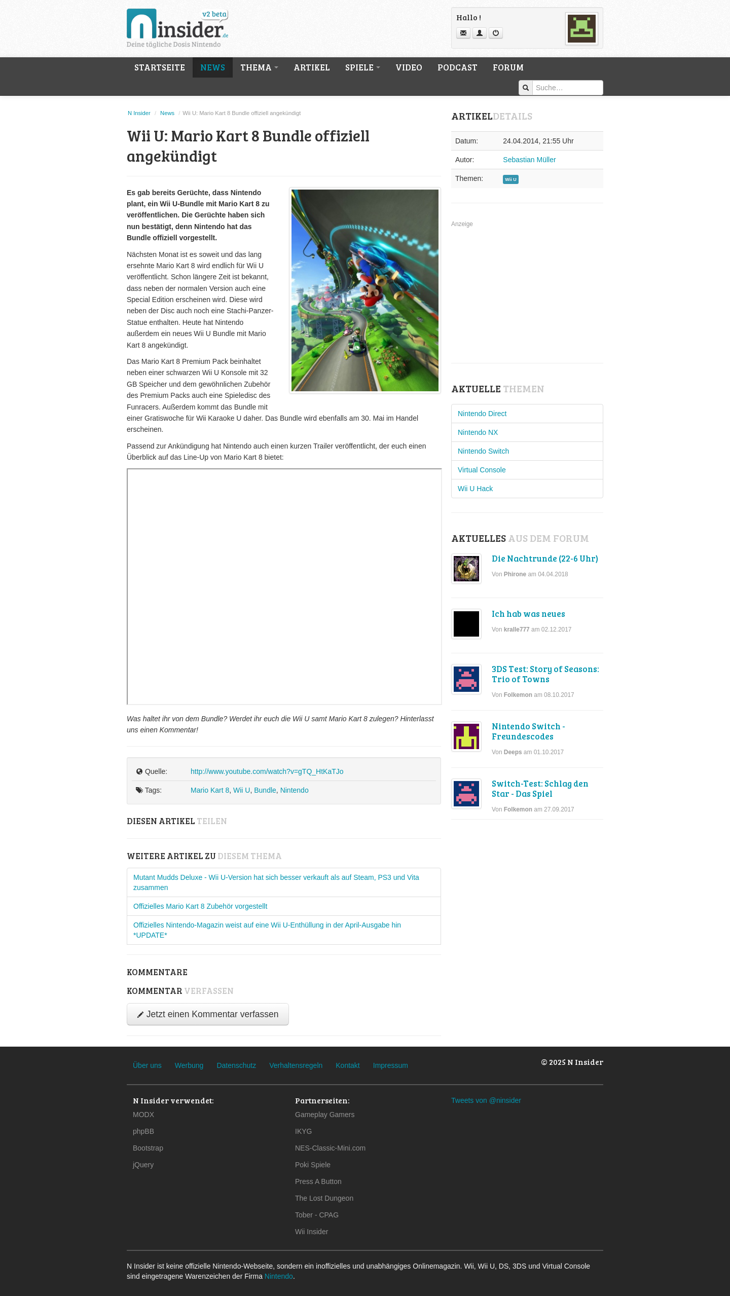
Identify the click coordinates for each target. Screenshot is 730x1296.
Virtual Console (482, 470)
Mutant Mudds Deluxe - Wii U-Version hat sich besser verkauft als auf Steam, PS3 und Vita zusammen (276, 882)
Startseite (159, 67)
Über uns (147, 1065)
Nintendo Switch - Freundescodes (528, 731)
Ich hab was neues (528, 613)
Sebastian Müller (529, 160)
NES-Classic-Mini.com (330, 1148)
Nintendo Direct (482, 414)
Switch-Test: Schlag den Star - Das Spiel (540, 788)
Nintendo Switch (483, 451)
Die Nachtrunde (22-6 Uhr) (545, 558)
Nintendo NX (478, 432)
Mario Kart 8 (210, 790)
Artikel (312, 67)
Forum (508, 67)
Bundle (265, 790)
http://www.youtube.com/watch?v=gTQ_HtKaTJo (267, 771)
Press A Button (318, 1181)
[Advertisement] (527, 292)
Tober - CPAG (317, 1215)
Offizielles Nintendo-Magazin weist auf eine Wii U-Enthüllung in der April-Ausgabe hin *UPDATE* (267, 930)
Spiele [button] (362, 67)
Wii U (241, 790)
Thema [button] (259, 67)
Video (408, 67)
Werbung (189, 1065)
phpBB (143, 1131)
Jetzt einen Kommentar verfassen (208, 1014)
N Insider (139, 113)
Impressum (390, 1065)
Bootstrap (148, 1148)
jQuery (143, 1165)
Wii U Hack (475, 489)
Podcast (457, 67)
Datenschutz (236, 1065)
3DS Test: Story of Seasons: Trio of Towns (545, 674)
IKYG (303, 1131)
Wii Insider (311, 1232)
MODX (143, 1114)
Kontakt (347, 1065)
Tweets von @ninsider (486, 1100)
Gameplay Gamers (324, 1114)
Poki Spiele (313, 1165)
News (212, 67)
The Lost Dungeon (324, 1198)
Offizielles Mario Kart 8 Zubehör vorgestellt (200, 906)
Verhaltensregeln (295, 1065)
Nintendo (294, 790)
